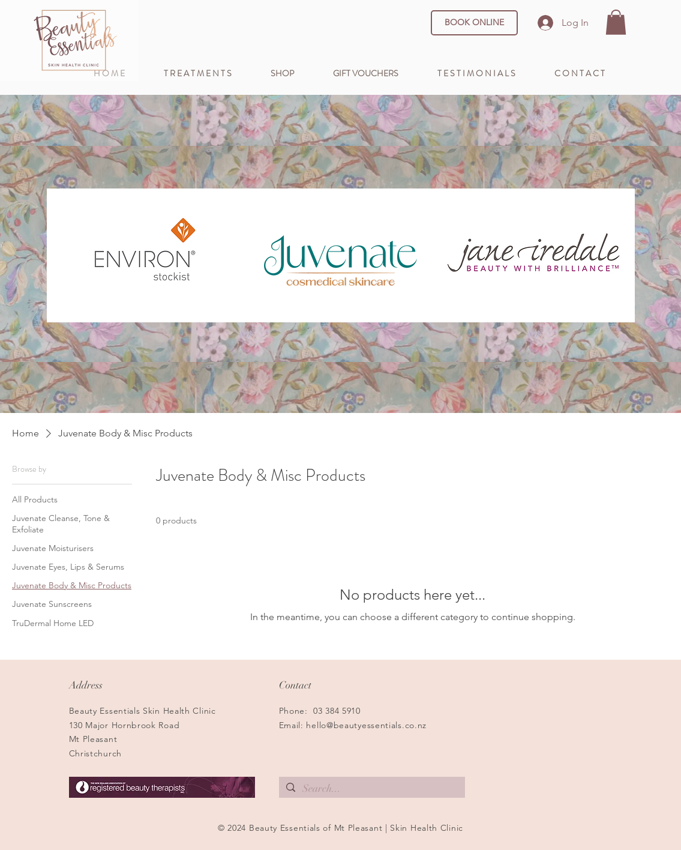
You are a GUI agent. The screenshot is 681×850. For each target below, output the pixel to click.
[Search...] (371, 789)
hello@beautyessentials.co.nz (366, 725)
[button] (615, 22)
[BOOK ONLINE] (474, 22)
